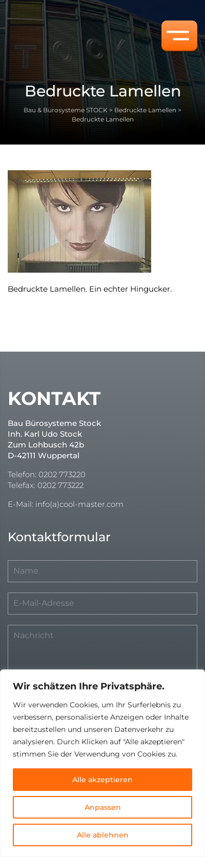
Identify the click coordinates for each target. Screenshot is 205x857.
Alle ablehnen (103, 835)
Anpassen (103, 807)
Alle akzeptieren (102, 779)
